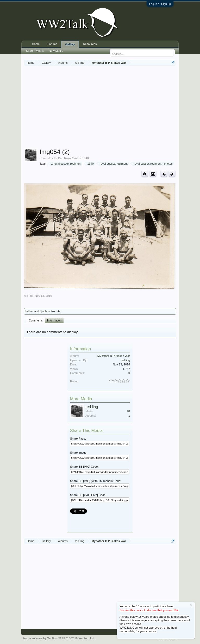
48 (128, 411)
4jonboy (45, 311)
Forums (52, 44)
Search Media (35, 50)
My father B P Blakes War (113, 355)
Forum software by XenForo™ (59, 638)
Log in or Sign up (160, 3)
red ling (28, 295)
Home (36, 44)
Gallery (70, 44)
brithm (30, 311)
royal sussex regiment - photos (152, 163)
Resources (90, 44)
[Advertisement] (112, 107)
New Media (56, 50)
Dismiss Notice (191, 605)
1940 (89, 163)
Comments (36, 320)
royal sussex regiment (113, 163)
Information (54, 320)
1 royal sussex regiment (65, 163)
